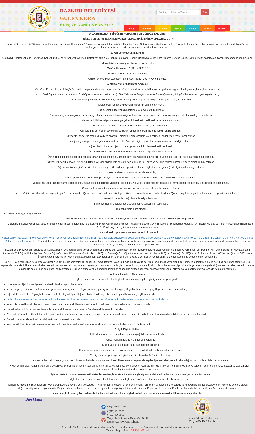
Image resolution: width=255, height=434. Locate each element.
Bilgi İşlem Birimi (140, 430)
